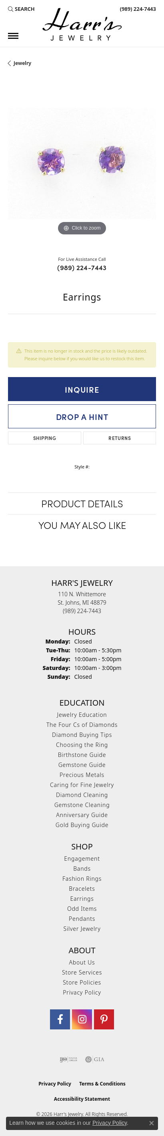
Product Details (82, 503)
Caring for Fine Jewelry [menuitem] (82, 785)
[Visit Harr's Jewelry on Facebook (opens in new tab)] (60, 1019)
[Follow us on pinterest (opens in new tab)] (104, 1019)
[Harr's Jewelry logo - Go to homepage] (82, 24)
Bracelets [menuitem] (82, 888)
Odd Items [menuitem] (82, 908)
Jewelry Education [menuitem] (82, 714)
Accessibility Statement (82, 1099)
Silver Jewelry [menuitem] (81, 928)
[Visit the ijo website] (69, 1059)
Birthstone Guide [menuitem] (82, 755)
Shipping (44, 437)
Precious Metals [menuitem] (82, 775)
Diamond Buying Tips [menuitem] (82, 735)
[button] (21, 9)
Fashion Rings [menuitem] (82, 878)
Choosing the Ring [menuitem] (82, 745)
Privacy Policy (82, 992)
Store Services (82, 972)
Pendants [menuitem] (82, 918)
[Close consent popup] (151, 1123)
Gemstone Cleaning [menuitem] (82, 805)
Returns (119, 437)
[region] (82, 163)
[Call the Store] (82, 611)
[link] (137, 9)
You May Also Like (82, 524)
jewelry (22, 63)
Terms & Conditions (102, 1083)
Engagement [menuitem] (82, 858)
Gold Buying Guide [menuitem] (82, 825)
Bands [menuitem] (82, 868)
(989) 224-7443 (82, 267)
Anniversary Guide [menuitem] (82, 815)
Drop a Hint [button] (82, 416)
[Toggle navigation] (13, 36)
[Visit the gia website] (94, 1059)
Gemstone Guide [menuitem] (82, 765)
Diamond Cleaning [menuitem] (82, 795)
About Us (82, 962)
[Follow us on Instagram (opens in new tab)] (82, 1019)
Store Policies (82, 982)
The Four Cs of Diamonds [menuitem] (82, 724)
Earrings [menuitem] (82, 898)
